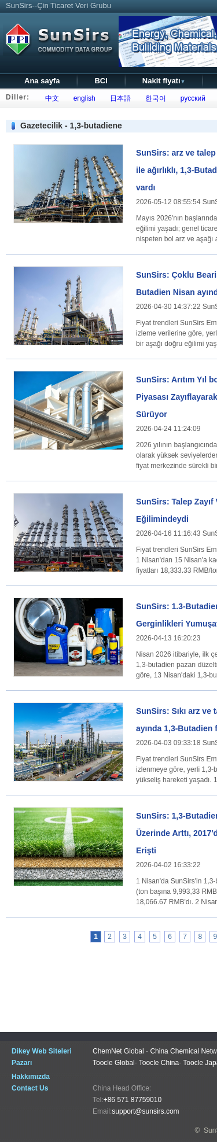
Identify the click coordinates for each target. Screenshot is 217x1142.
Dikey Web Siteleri (42, 1051)
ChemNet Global (118, 1051)
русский (190, 98)
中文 (50, 98)
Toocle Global (114, 1063)
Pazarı (22, 1063)
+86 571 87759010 (132, 1100)
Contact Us (30, 1088)
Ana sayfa (42, 80)
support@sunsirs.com (145, 1111)
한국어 (153, 98)
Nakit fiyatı (164, 80)
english (82, 98)
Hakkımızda (31, 1077)
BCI (100, 80)
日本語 (118, 98)
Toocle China (159, 1063)
